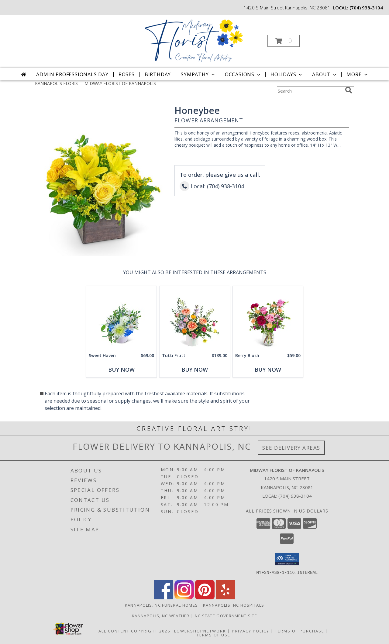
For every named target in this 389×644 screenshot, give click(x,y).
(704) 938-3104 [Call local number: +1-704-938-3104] (366, 8)
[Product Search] (309, 91)
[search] (348, 90)
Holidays (286, 74)
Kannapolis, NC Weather (161, 615)
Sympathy (198, 74)
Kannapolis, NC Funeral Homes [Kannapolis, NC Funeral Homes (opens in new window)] (161, 605)
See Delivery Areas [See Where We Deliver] (291, 447)
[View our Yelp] (225, 597)
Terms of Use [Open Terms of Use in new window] (213, 634)
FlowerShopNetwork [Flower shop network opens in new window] (199, 630)
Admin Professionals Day (72, 74)
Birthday (158, 74)
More (357, 74)
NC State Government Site (226, 615)
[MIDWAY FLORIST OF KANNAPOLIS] (193, 39)
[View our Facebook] (163, 597)
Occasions (243, 74)
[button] (283, 41)
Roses (127, 74)
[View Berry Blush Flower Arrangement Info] (268, 318)
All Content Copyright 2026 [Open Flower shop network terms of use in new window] (134, 630)
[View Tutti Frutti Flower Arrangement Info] (195, 318)
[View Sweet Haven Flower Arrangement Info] (121, 318)
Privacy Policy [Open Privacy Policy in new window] (250, 630)
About (325, 74)
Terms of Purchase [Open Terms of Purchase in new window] (299, 630)
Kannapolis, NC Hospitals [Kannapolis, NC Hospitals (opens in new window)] (233, 605)
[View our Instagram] (184, 597)
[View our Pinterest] (205, 597)
